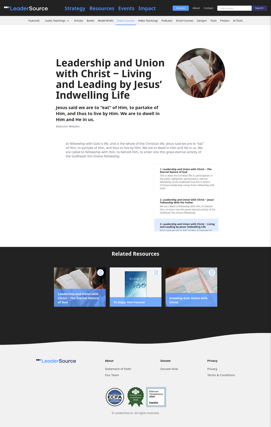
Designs (202, 20)
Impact (147, 8)
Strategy (75, 8)
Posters (224, 20)
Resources (101, 8)
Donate (180, 8)
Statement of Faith (118, 369)
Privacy (212, 369)
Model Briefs (105, 20)
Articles (78, 20)
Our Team (112, 375)
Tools (213, 20)
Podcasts (166, 20)
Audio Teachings (55, 20)
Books (90, 20)
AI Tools (238, 20)
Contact (208, 8)
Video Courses (125, 20)
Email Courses (184, 20)
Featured (33, 20)
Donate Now (169, 369)
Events (126, 8)
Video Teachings (148, 20)
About (196, 8)
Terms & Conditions (221, 375)
